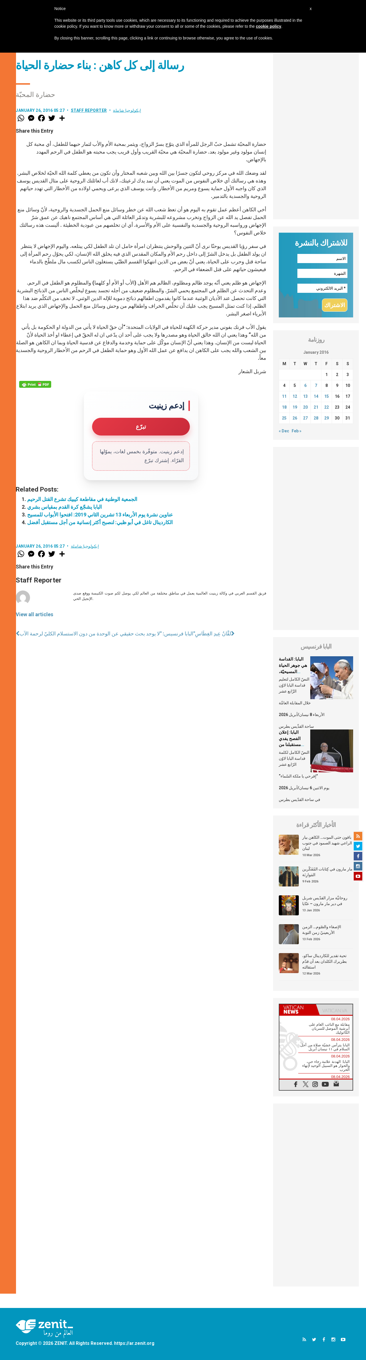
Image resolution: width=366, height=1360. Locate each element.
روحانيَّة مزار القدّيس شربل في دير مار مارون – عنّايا (324, 901)
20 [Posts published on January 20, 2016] (305, 407)
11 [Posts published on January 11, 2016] (284, 396)
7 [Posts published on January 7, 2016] (316, 385)
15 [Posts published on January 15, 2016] (326, 396)
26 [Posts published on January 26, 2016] (295, 418)
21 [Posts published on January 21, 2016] (316, 407)
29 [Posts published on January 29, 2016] (326, 418)
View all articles (34, 614)
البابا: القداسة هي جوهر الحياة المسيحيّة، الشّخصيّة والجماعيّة (293, 671)
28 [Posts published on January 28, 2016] (316, 418)
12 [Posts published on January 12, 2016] (295, 396)
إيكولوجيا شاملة (127, 110)
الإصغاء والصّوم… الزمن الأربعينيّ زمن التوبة (321, 929)
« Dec (284, 431)
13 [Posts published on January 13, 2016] (305, 396)
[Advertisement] (316, 133)
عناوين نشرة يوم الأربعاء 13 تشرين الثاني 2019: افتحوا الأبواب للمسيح (100, 515)
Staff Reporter (89, 110)
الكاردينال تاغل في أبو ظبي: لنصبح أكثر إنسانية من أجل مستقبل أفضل (100, 522)
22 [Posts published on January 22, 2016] (326, 407)
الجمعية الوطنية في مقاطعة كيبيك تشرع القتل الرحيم (82, 499)
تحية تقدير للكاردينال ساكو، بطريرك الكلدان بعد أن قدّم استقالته (324, 961)
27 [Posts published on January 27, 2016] (305, 418)
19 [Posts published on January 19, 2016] (295, 407)
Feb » (296, 431)
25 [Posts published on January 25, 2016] (284, 418)
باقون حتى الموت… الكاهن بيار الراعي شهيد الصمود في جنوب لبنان (327, 843)
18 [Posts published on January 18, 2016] (284, 407)
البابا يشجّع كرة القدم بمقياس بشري (64, 507)
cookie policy (268, 26)
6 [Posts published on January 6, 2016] (305, 385)
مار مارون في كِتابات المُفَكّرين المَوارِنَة (327, 872)
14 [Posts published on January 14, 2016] (316, 396)
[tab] (297, 1009)
